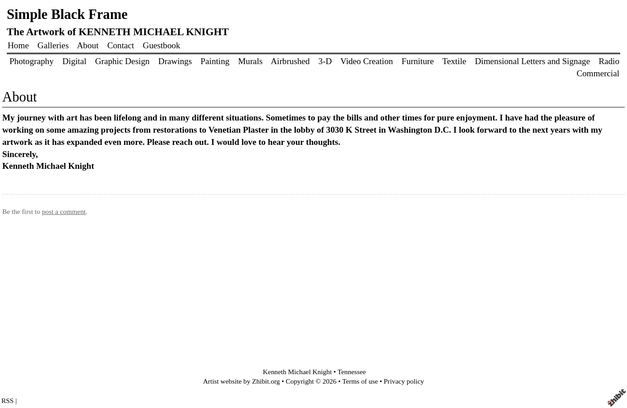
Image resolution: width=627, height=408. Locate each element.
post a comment (64, 211)
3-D (325, 61)
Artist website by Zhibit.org (241, 381)
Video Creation (366, 61)
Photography (31, 61)
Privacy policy (404, 381)
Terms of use (360, 381)
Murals (250, 61)
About (88, 45)
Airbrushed (291, 61)
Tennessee (351, 372)
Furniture (417, 61)
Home (18, 45)
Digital (74, 61)
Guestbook (161, 45)
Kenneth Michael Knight (297, 372)
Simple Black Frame (67, 14)
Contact (120, 45)
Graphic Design (122, 61)
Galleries (53, 45)
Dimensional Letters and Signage (532, 61)
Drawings (175, 61)
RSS (7, 400)
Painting (215, 61)
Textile (454, 61)
